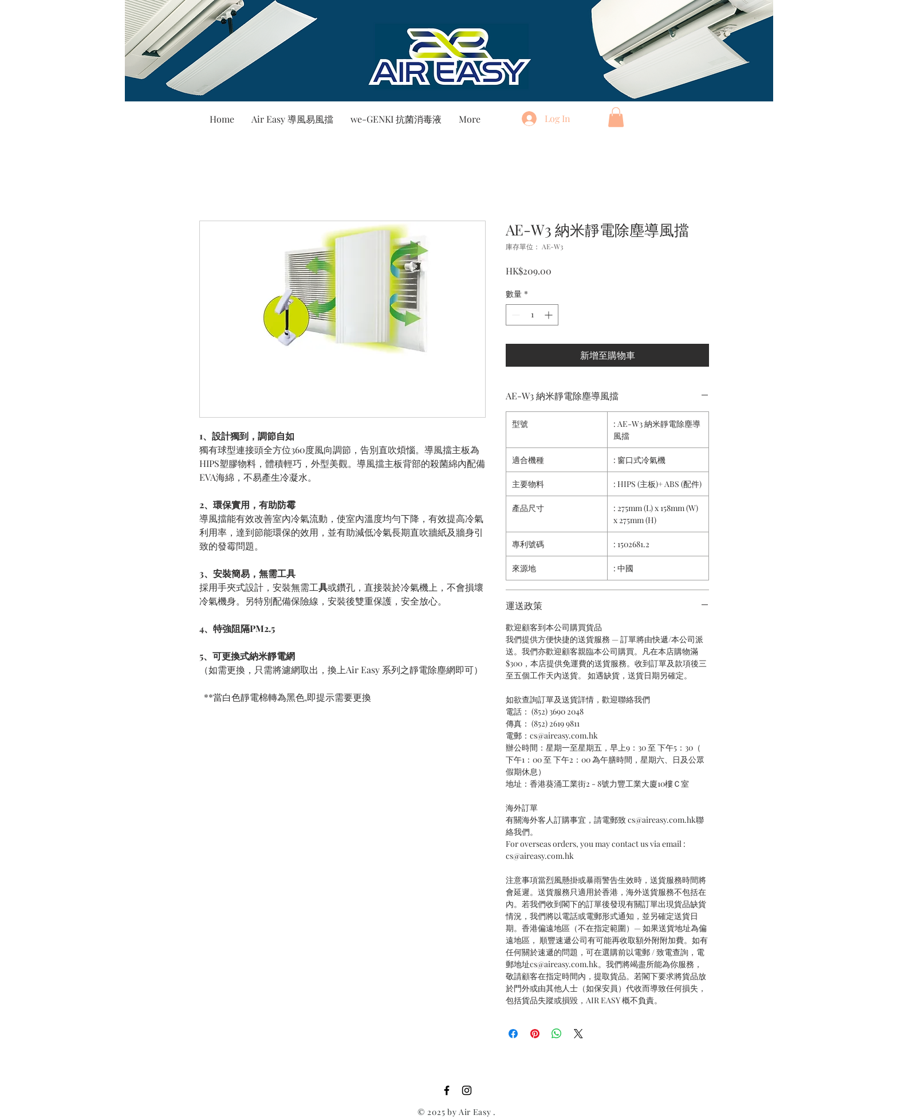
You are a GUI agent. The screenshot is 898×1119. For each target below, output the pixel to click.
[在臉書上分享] (513, 1034)
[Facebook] (446, 1090)
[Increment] (549, 315)
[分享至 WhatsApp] (557, 1034)
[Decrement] (514, 315)
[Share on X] (578, 1034)
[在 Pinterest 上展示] (535, 1034)
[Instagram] (466, 1090)
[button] (616, 117)
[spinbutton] (532, 315)
